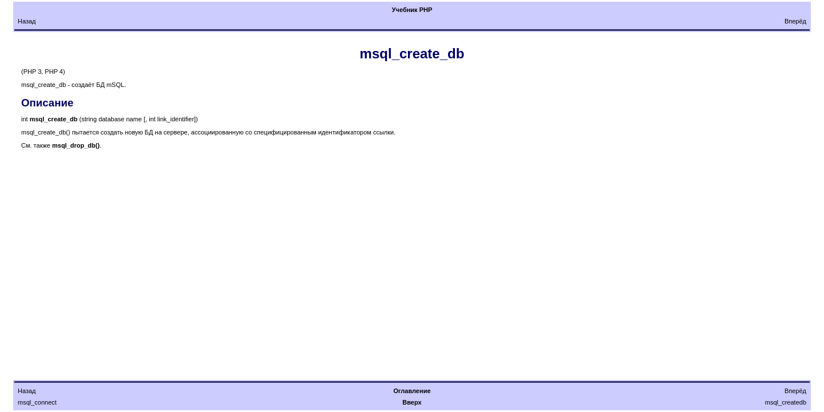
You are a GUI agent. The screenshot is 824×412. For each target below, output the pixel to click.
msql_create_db (412, 53)
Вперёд (795, 21)
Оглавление (411, 390)
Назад (27, 21)
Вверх (411, 402)
